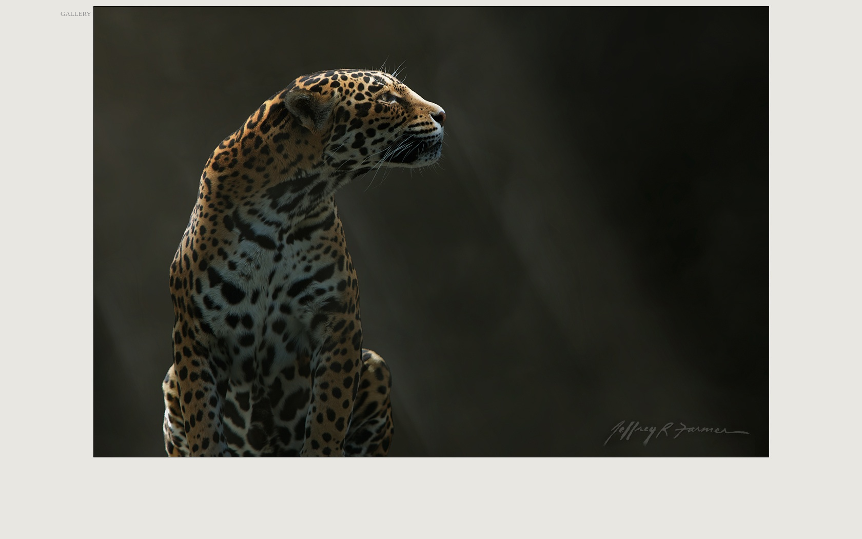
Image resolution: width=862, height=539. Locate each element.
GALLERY (76, 13)
